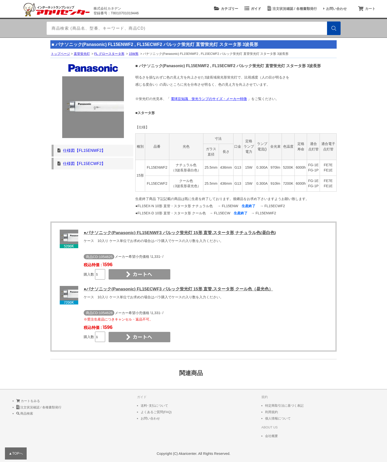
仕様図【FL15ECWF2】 (84, 163)
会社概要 (271, 436)
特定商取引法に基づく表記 (284, 405)
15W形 (133, 54)
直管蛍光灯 (82, 54)
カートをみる (28, 401)
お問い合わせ (334, 9)
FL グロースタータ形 (109, 54)
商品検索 (24, 413)
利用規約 (271, 412)
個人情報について (278, 418)
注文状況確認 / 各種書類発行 (291, 9)
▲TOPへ (16, 453)
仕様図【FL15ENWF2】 (84, 150)
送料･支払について (154, 405)
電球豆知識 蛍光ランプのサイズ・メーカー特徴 (209, 99)
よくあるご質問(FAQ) (156, 412)
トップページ (60, 54)
